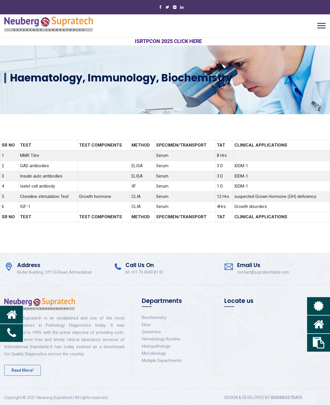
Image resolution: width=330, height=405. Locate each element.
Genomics (151, 331)
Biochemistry (154, 317)
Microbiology (154, 353)
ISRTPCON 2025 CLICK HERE (172, 41)
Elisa (146, 324)
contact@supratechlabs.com (263, 272)
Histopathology (156, 346)
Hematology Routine (161, 339)
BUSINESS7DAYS (286, 397)
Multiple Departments (162, 360)
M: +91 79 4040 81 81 (144, 272)
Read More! (22, 370)
